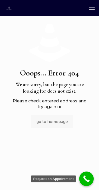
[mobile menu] (91, 7)
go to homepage (52, 121)
